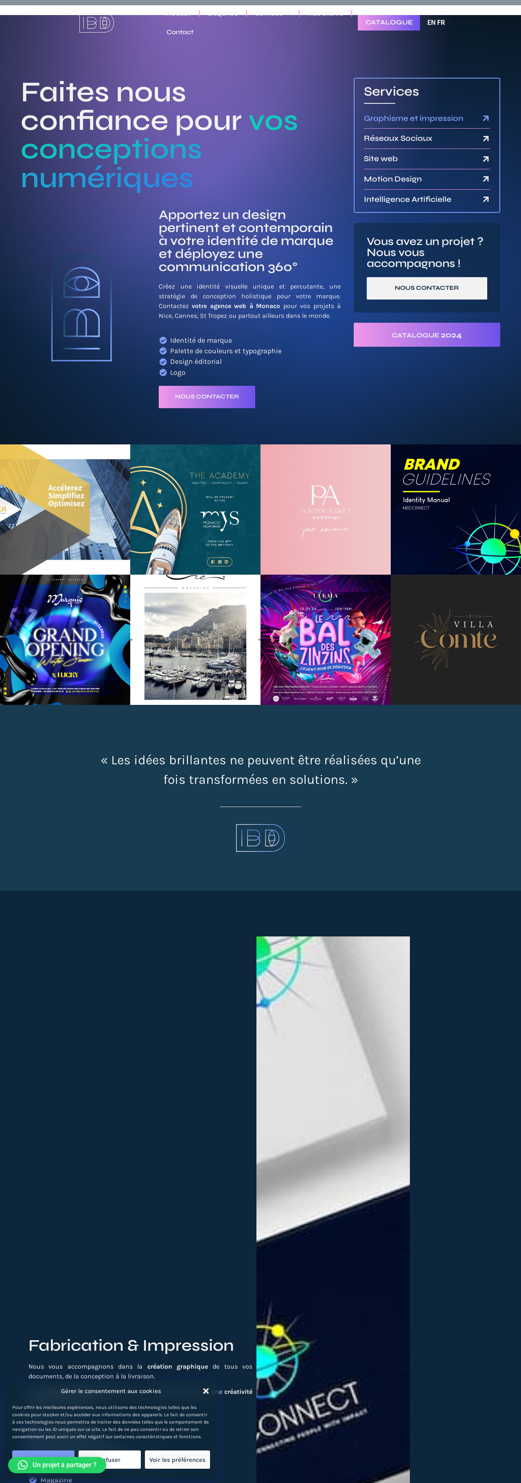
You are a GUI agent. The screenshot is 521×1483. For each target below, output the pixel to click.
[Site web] (486, 159)
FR (441, 22)
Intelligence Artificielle (407, 199)
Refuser (109, 1459)
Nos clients (325, 13)
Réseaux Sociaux (398, 138)
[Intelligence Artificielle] (486, 199)
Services (273, 13)
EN (431, 22)
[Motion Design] (486, 179)
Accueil (178, 13)
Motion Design (393, 179)
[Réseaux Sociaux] (486, 139)
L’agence (223, 13)
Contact (179, 32)
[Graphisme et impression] (486, 118)
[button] (206, 1391)
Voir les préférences (177, 1459)
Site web (381, 158)
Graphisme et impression (413, 118)
